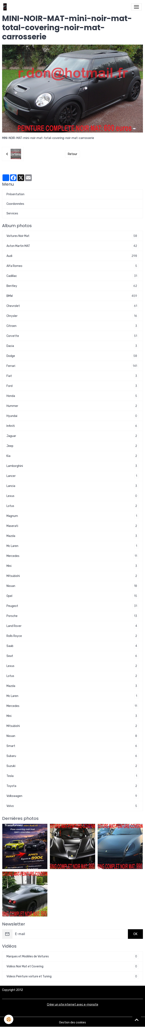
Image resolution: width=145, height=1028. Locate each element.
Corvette (72, 336)
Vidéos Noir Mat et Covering (72, 966)
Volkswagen (72, 796)
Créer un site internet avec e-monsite (72, 1004)
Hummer (72, 406)
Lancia (72, 486)
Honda (72, 396)
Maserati (72, 526)
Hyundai (72, 416)
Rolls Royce (72, 636)
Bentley (72, 286)
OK (135, 934)
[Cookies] (9, 1019)
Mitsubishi (72, 576)
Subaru (72, 756)
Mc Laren (72, 546)
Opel (72, 596)
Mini (72, 566)
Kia (72, 456)
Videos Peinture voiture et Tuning (72, 976)
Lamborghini (72, 466)
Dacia (72, 346)
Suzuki (72, 766)
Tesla (72, 776)
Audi (72, 256)
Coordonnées (15, 204)
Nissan (72, 586)
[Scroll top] (136, 1019)
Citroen (72, 326)
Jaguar (72, 436)
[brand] (5, 6)
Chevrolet (72, 306)
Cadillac (72, 276)
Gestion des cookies (72, 1022)
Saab (72, 646)
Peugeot (72, 606)
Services (12, 213)
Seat (72, 656)
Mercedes (72, 556)
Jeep (72, 446)
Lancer (72, 476)
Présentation (15, 194)
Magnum (72, 516)
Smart (72, 746)
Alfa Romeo (72, 266)
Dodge (72, 356)
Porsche (72, 616)
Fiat (72, 376)
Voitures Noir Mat (72, 236)
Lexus (72, 496)
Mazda (72, 536)
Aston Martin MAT (72, 246)
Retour (72, 154)
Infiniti (72, 426)
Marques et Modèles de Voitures (72, 956)
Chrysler (72, 316)
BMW (72, 296)
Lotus (72, 506)
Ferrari (72, 366)
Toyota (72, 786)
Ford (72, 386)
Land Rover (72, 626)
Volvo (72, 806)
